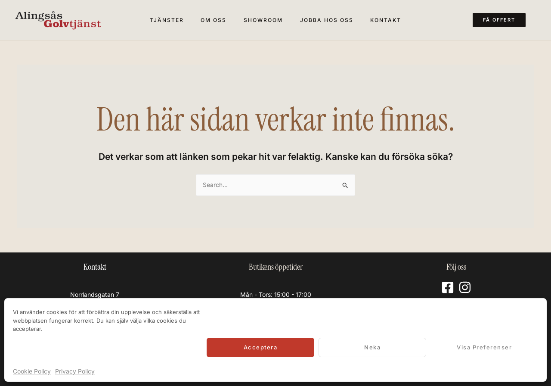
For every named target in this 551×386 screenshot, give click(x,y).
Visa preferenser (484, 347)
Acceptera (261, 347)
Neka (372, 347)
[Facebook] (447, 287)
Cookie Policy (32, 371)
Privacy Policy (75, 371)
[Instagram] (464, 287)
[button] (504, 20)
